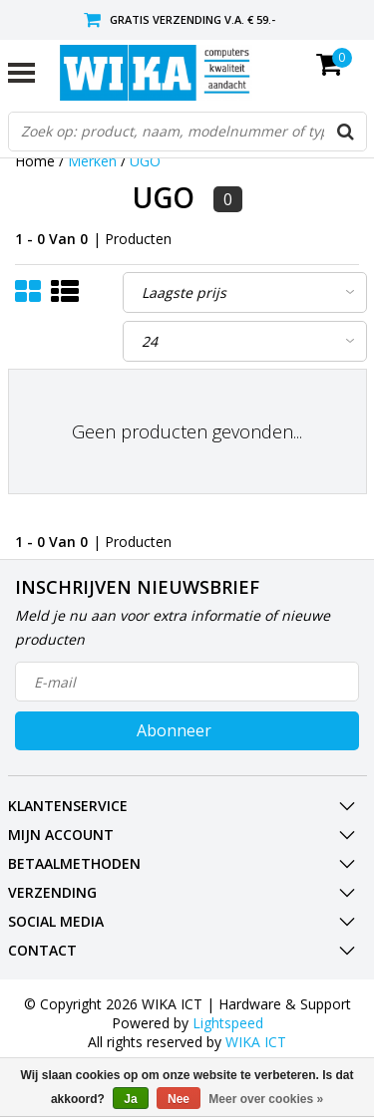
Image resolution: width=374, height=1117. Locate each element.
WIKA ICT (255, 1041)
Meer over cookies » (265, 1099)
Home (35, 160)
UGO (145, 160)
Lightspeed (227, 1022)
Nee (178, 1099)
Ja (130, 1099)
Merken (92, 160)
